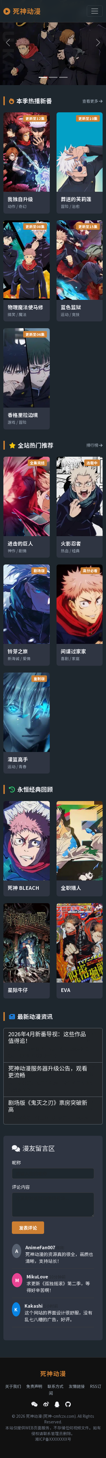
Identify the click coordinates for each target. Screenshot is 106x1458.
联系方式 (55, 1386)
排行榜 (94, 445)
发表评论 (28, 1227)
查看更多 (92, 101)
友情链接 (77, 1386)
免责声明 (34, 1386)
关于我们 (13, 1386)
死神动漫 (22, 11)
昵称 (16, 1162)
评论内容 (21, 1186)
